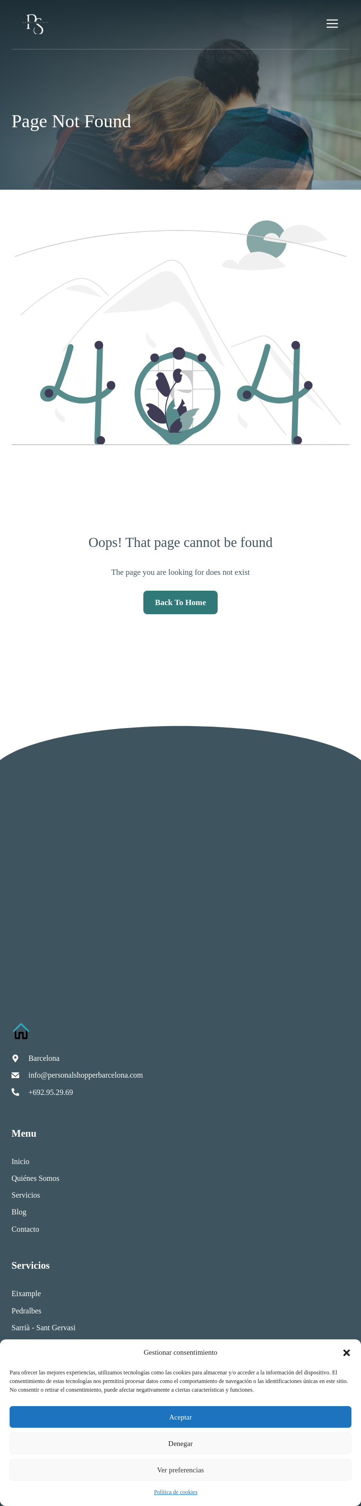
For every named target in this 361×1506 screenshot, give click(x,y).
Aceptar (180, 1417)
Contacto (25, 1229)
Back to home (180, 602)
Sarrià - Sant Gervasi (44, 1328)
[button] (346, 1353)
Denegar (180, 1443)
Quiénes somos (35, 1178)
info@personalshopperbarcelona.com (85, 1075)
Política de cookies (176, 1492)
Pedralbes (26, 1311)
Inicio (20, 1161)
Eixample (26, 1293)
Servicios (26, 1195)
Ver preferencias (180, 1470)
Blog (19, 1212)
